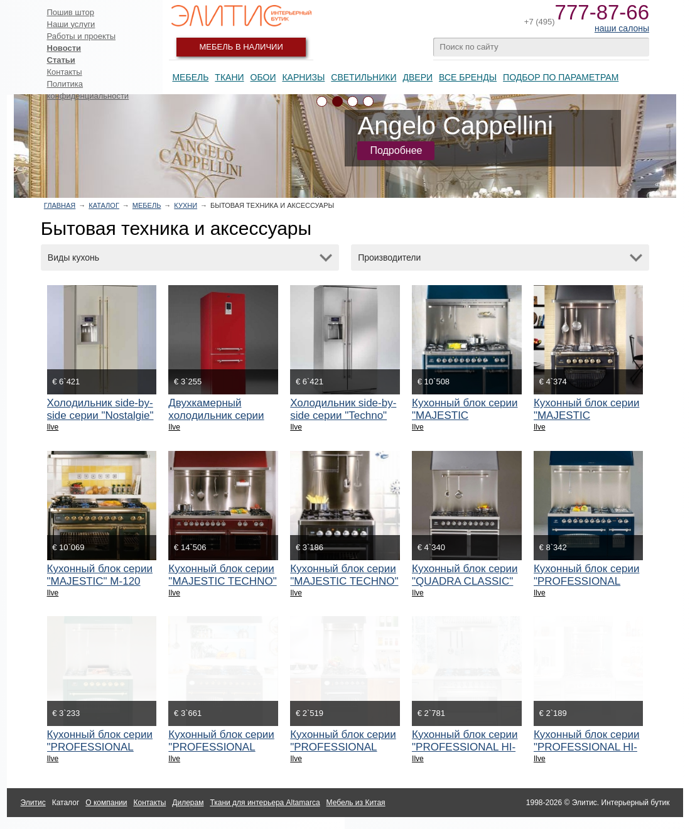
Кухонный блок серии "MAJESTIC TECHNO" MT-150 (222, 581)
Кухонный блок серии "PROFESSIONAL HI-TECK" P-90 (464, 747)
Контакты (64, 72)
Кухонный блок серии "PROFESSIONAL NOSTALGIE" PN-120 (586, 581)
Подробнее (396, 150)
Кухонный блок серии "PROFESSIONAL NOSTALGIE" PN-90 (100, 747)
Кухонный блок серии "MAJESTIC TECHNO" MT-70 (344, 581)
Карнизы (303, 77)
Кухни (185, 205)
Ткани (229, 77)
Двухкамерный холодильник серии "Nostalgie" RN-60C (216, 415)
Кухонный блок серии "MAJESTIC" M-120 (100, 575)
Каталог (104, 205)
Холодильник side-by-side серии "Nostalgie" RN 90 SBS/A (100, 415)
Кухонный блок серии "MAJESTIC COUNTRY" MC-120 (464, 415)
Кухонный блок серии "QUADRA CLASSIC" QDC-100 (464, 581)
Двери (417, 77)
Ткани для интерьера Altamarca (265, 802)
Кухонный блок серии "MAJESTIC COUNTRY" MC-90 (586, 415)
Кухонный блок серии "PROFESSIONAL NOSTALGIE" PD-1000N (221, 753)
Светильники (363, 77)
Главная (59, 205)
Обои (263, 77)
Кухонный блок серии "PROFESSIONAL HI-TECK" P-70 (586, 747)
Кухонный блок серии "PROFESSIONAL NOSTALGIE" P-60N (343, 747)
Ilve (53, 427)
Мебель (190, 77)
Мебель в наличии (241, 46)
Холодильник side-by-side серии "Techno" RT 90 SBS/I (343, 415)
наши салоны (622, 28)
